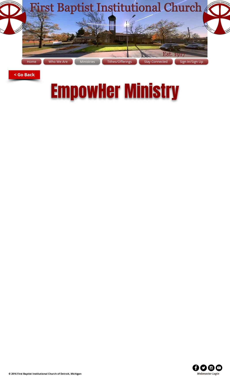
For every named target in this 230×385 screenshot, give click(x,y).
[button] (58, 62)
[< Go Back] (24, 74)
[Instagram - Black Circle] (211, 368)
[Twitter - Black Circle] (203, 368)
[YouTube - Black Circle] (219, 368)
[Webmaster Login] (208, 374)
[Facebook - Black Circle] (195, 368)
